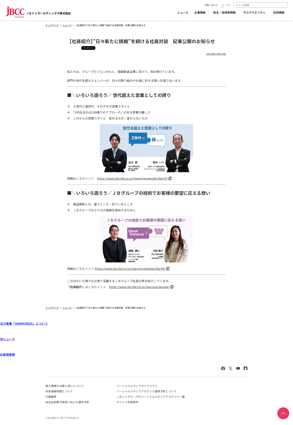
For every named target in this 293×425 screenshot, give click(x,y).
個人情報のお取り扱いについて (65, 386)
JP (222, 5)
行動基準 (51, 396)
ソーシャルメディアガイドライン (137, 386)
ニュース (182, 12)
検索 (285, 5)
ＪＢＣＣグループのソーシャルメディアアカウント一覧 (151, 396)
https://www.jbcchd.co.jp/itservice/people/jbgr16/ (130, 268)
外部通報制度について (59, 391)
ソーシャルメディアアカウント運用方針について (147, 391)
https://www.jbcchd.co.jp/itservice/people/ (139, 287)
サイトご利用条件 (128, 402)
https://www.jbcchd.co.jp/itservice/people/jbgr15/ (132, 178)
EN (228, 5)
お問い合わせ (211, 5)
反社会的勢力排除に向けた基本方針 (68, 402)
